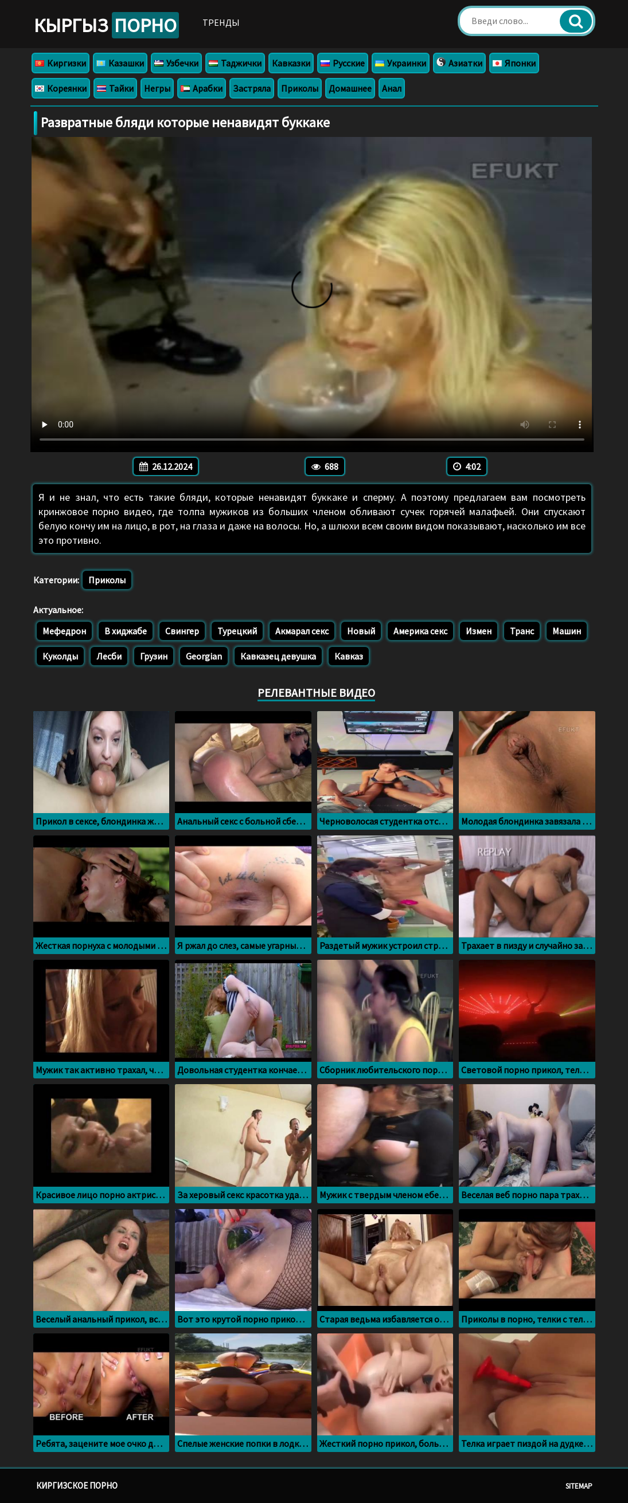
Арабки (202, 88)
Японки (514, 63)
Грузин (153, 656)
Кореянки (61, 88)
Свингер (182, 631)
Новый (361, 631)
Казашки (120, 63)
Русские (343, 63)
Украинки (400, 63)
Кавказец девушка (278, 656)
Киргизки (60, 63)
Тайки (115, 88)
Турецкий (237, 631)
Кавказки (291, 63)
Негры (157, 88)
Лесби (109, 656)
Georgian (204, 656)
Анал (391, 88)
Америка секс (420, 631)
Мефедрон (64, 631)
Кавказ (348, 656)
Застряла (252, 88)
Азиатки (459, 63)
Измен (479, 631)
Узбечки (176, 63)
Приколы (299, 88)
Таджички (235, 63)
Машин (566, 631)
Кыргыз (106, 25)
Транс (522, 631)
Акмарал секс (302, 631)
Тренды (221, 22)
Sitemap (578, 1486)
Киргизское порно (77, 1485)
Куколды (60, 656)
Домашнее (350, 88)
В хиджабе (125, 631)
